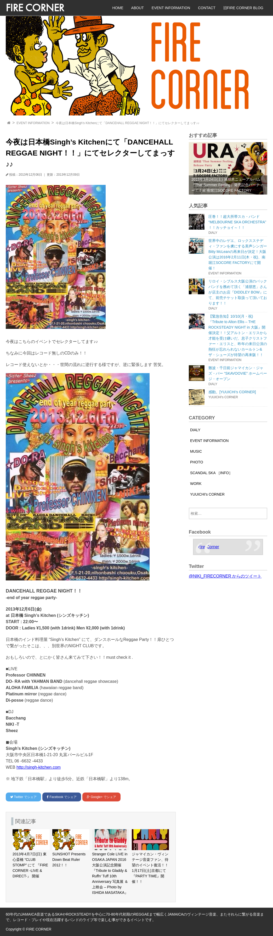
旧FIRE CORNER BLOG (243, 8)
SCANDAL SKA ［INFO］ (211, 473)
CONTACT (206, 8)
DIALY (195, 430)
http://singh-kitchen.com (38, 767)
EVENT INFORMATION (171, 8)
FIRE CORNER (35, 7)
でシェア (23, 797)
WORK (196, 483)
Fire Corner (208, 547)
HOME (117, 8)
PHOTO (196, 462)
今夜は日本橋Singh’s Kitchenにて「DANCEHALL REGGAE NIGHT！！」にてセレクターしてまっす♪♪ (127, 123)
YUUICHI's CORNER (207, 494)
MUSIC (196, 451)
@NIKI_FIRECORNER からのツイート (225, 576)
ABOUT (137, 8)
